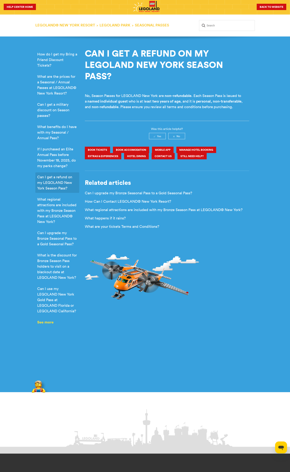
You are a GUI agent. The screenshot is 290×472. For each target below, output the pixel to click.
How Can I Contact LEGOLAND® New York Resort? (128, 201)
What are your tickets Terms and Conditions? (122, 226)
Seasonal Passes (152, 25)
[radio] (157, 136)
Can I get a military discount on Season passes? (53, 110)
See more (45, 322)
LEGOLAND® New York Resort (65, 25)
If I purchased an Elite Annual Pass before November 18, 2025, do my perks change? (56, 157)
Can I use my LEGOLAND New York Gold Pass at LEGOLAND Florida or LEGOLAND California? (56, 299)
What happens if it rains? (105, 218)
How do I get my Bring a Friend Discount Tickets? (57, 60)
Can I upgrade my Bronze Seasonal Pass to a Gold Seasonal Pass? (57, 238)
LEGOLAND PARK (115, 25)
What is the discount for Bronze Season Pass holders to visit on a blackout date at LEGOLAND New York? (57, 266)
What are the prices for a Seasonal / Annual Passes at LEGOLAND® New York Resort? (56, 84)
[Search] (227, 25)
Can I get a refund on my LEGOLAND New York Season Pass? (54, 182)
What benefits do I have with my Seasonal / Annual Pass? (57, 132)
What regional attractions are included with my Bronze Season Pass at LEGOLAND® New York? (56, 210)
